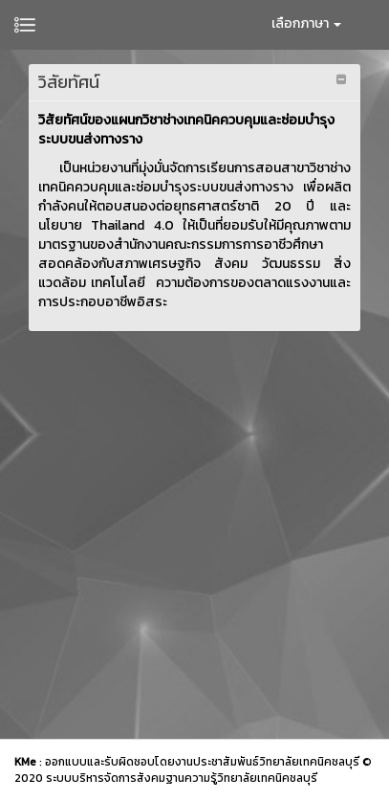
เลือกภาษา (306, 23)
